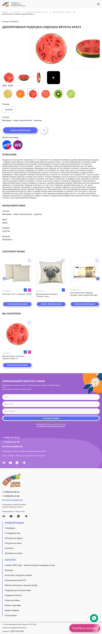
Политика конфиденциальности (14, 628)
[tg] (23, 462)
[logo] (51, 480)
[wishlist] (29, 260)
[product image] (51, 48)
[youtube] (10, 462)
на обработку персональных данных (51, 426)
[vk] (3, 462)
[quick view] (17, 272)
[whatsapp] (17, 462)
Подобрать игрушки (84, 628)
